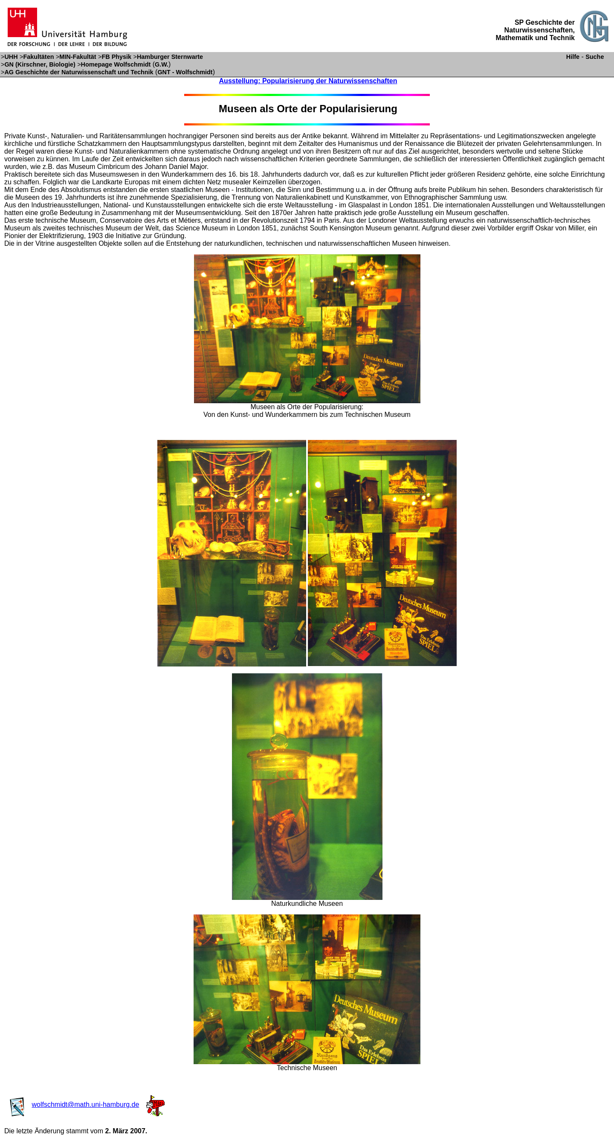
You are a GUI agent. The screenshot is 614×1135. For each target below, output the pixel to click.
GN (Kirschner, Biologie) (39, 64)
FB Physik (117, 56)
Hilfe (572, 56)
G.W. (161, 64)
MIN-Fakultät (77, 56)
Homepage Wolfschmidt (116, 64)
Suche (594, 56)
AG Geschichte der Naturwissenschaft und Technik (78, 72)
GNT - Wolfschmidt (184, 72)
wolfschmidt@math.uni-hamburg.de (85, 1104)
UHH (10, 56)
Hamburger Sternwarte (170, 56)
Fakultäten (38, 56)
